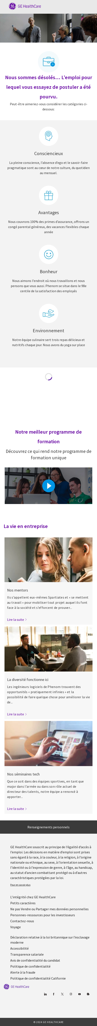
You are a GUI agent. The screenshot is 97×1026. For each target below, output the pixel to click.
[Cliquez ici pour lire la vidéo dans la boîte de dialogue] (48, 485)
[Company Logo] (22, 6)
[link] (17, 619)
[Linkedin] (45, 994)
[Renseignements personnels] (48, 827)
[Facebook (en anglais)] (54, 994)
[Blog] (71, 994)
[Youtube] (79, 994)
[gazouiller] (62, 994)
